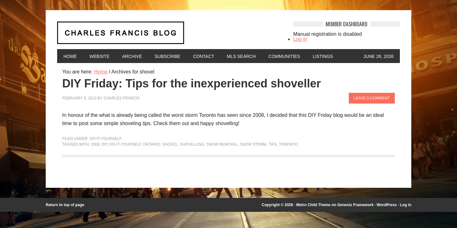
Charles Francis (122, 98)
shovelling (192, 144)
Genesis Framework (355, 205)
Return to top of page (65, 205)
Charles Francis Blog (169, 35)
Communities (284, 56)
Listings (323, 56)
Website (99, 56)
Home (70, 56)
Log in (300, 39)
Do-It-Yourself (106, 138)
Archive (132, 56)
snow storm (253, 144)
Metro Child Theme (313, 205)
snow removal (221, 144)
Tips (272, 144)
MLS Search (241, 56)
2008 (95, 144)
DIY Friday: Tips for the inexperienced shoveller (191, 83)
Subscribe (167, 56)
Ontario (151, 144)
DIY (104, 144)
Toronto (288, 144)
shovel (170, 144)
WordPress (387, 205)
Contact (203, 56)
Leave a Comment (372, 98)
